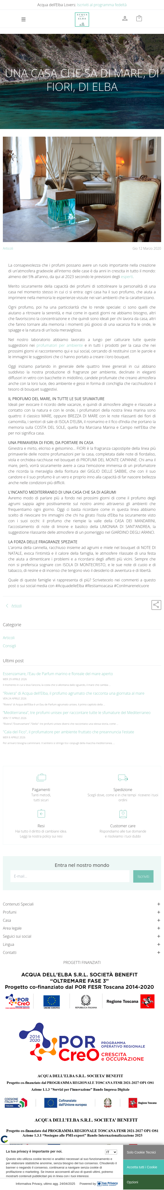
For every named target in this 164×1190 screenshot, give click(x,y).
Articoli (8, 248)
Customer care (123, 825)
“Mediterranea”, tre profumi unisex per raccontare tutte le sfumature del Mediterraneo (77, 712)
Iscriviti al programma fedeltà (102, 4)
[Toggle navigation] (23, 19)
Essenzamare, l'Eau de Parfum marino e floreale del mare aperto (58, 673)
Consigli (9, 645)
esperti (127, 276)
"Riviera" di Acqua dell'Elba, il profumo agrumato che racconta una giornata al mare (73, 693)
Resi (41, 825)
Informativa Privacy (29, 1183)
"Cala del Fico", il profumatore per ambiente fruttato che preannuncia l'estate (68, 732)
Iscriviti (143, 876)
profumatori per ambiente (59, 345)
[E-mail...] (69, 876)
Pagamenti (41, 789)
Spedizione (122, 789)
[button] (156, 605)
